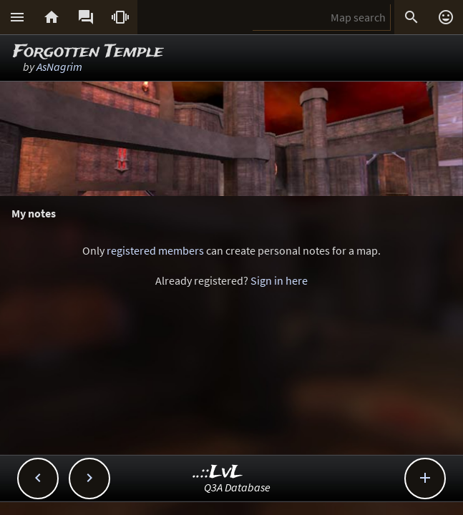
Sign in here (279, 280)
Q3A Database (237, 487)
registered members (155, 250)
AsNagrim (59, 66)
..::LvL (218, 472)
